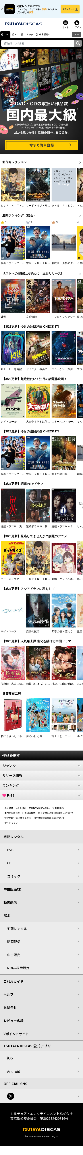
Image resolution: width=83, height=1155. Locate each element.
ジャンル (41, 768)
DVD (8, 36)
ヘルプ (9, 996)
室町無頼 (31, 319)
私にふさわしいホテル (14, 738)
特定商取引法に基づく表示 (17, 820)
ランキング (41, 787)
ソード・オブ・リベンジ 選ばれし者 (48, 207)
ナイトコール (9, 423)
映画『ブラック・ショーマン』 (19, 265)
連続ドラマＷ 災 (11, 528)
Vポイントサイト (16, 1036)
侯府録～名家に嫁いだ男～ (17, 686)
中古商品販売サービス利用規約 (19, 815)
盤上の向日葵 (60, 476)
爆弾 (3, 319)
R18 (76, 36)
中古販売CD (54, 36)
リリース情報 (41, 777)
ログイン (76, 29)
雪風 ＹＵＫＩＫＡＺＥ (40, 265)
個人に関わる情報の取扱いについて (55, 815)
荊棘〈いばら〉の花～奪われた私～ (47, 686)
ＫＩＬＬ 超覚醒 (11, 371)
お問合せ (10, 1009)
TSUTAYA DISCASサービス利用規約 (46, 810)
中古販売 (13, 957)
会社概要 (8, 810)
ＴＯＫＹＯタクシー (63, 319)
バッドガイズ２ (10, 581)
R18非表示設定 (18, 970)
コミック (35, 36)
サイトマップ (11, 825)
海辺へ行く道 (34, 738)
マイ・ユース (9, 633)
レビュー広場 (13, 1022)
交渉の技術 (32, 633)
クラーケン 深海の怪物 (66, 371)
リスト (65, 29)
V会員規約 (21, 810)
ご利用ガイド (13, 983)
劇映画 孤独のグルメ (65, 265)
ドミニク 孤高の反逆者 (40, 371)
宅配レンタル (17, 930)
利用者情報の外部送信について (49, 820)
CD (20, 36)
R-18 (41, 797)
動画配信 (10, 904)
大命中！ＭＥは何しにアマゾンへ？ (47, 423)
